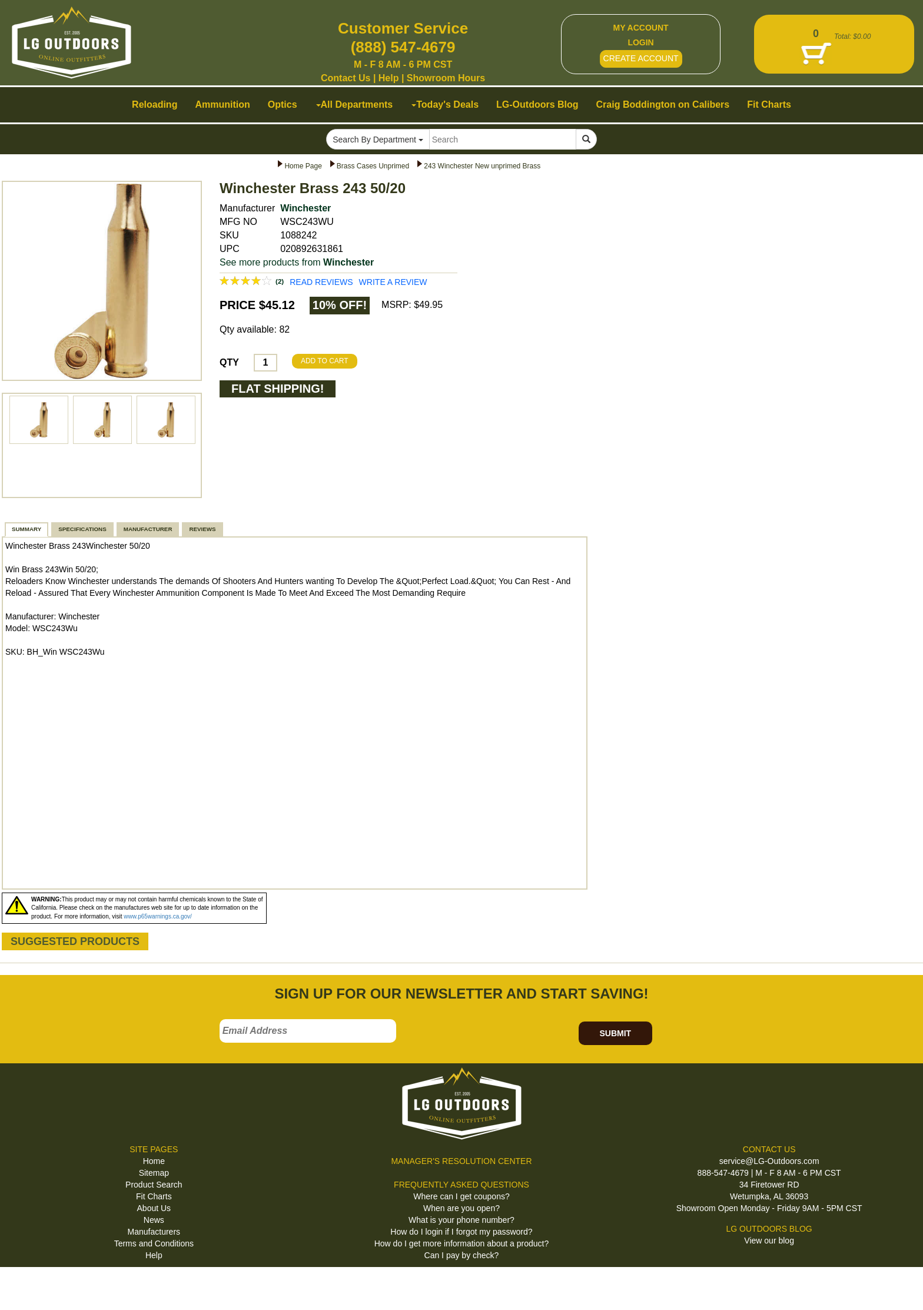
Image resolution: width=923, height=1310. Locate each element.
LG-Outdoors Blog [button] (537, 105)
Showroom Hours (446, 78)
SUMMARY (26, 529)
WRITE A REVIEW (393, 282)
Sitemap (154, 1173)
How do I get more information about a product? (461, 1243)
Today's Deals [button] (445, 105)
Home (154, 1161)
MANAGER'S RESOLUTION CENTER (461, 1161)
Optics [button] (282, 105)
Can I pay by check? (461, 1255)
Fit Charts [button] (769, 105)
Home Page (302, 166)
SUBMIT (615, 1033)
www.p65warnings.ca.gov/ (158, 916)
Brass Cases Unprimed (373, 166)
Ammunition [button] (222, 105)
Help (389, 78)
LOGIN (640, 42)
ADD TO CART (324, 361)
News (154, 1220)
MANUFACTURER (148, 529)
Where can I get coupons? (461, 1196)
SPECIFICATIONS (82, 529)
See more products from (297, 262)
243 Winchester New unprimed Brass (482, 166)
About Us (154, 1208)
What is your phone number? (461, 1220)
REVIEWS (202, 529)
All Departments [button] (354, 105)
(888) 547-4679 (403, 47)
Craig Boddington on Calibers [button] (663, 105)
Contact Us (345, 78)
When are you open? (461, 1208)
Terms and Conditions (154, 1243)
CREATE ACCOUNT (641, 58)
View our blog (769, 1240)
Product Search (153, 1184)
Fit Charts (154, 1196)
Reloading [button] (154, 105)
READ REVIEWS (321, 282)
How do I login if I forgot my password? (461, 1231)
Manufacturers (154, 1231)
